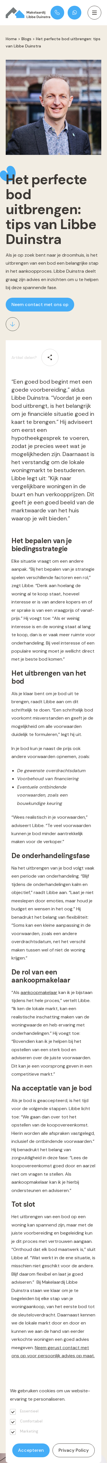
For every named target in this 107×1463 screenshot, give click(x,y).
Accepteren (31, 1450)
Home (11, 38)
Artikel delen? (24, 357)
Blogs (26, 38)
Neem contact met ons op (39, 304)
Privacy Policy (73, 1450)
